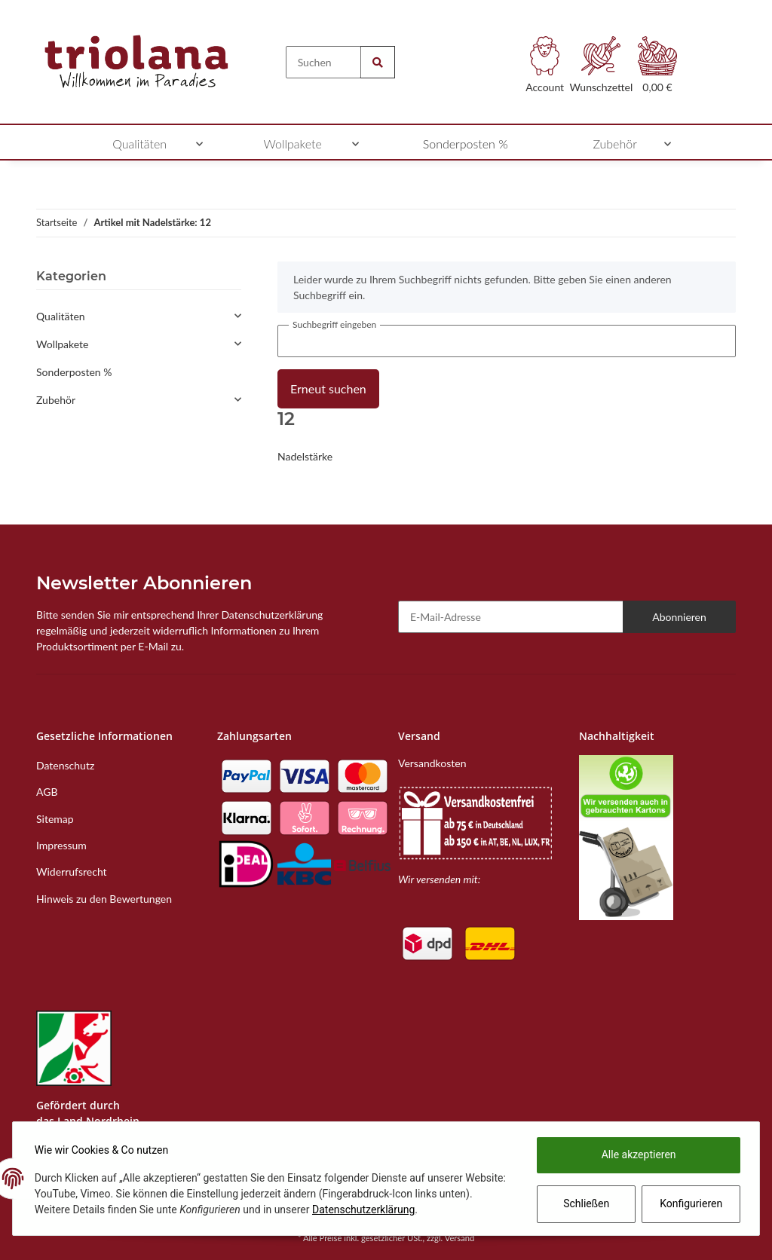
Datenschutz (65, 765)
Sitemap (55, 818)
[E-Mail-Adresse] (510, 617)
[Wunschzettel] (601, 69)
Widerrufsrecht (71, 871)
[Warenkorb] (658, 69)
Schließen (584, 1203)
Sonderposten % (74, 371)
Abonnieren (679, 616)
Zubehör (55, 399)
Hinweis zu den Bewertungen (104, 898)
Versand (460, 1238)
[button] (544, 69)
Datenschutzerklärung (401, 1209)
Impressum (61, 845)
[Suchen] (324, 62)
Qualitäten (60, 316)
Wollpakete (62, 344)
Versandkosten (432, 763)
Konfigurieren (689, 1203)
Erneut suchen (328, 388)
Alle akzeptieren (636, 1154)
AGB (47, 791)
